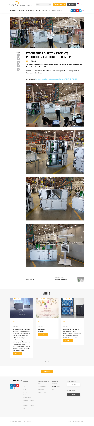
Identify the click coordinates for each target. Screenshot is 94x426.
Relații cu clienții (71, 381)
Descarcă (45, 10)
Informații (25, 381)
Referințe (25, 392)
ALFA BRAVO (81, 421)
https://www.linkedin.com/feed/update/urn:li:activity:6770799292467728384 (56, 79)
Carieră (24, 389)
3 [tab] (48, 361)
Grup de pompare (42, 392)
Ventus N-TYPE (41, 389)
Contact (59, 10)
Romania (80, 4)
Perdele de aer (56, 387)
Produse (21, 10)
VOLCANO (54, 384)
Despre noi (13, 10)
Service (53, 10)
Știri (24, 386)
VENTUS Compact (42, 386)
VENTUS (39, 384)
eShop (71, 4)
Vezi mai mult (17, 353)
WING (53, 389)
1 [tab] (45, 361)
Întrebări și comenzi (59, 4)
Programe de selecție (33, 10)
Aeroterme (55, 381)
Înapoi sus (29, 279)
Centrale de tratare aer (43, 381)
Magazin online (71, 391)
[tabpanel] (21, 328)
